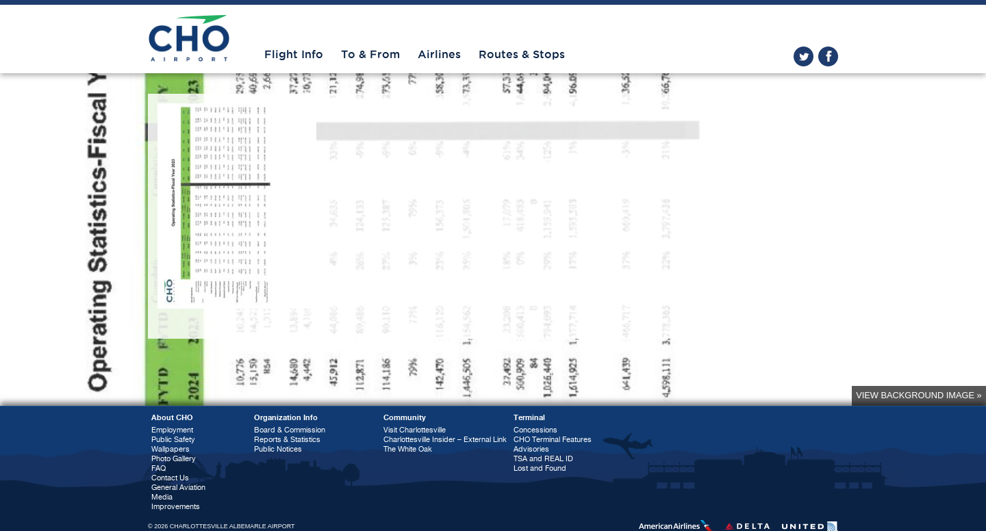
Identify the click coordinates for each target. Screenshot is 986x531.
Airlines (439, 54)
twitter (803, 56)
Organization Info (286, 418)
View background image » (918, 395)
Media (162, 497)
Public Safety (173, 439)
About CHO (172, 418)
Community (404, 418)
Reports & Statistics (287, 439)
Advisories (531, 449)
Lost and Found (540, 468)
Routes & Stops (522, 54)
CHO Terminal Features (553, 439)
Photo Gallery (173, 459)
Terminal (529, 418)
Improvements (175, 506)
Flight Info (293, 54)
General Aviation (178, 487)
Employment (172, 430)
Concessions (535, 430)
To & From (370, 54)
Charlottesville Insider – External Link (445, 439)
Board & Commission (289, 430)
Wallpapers (170, 449)
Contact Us (170, 478)
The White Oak (407, 449)
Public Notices (278, 449)
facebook (828, 56)
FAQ (158, 468)
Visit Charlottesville (414, 430)
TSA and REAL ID (543, 459)
